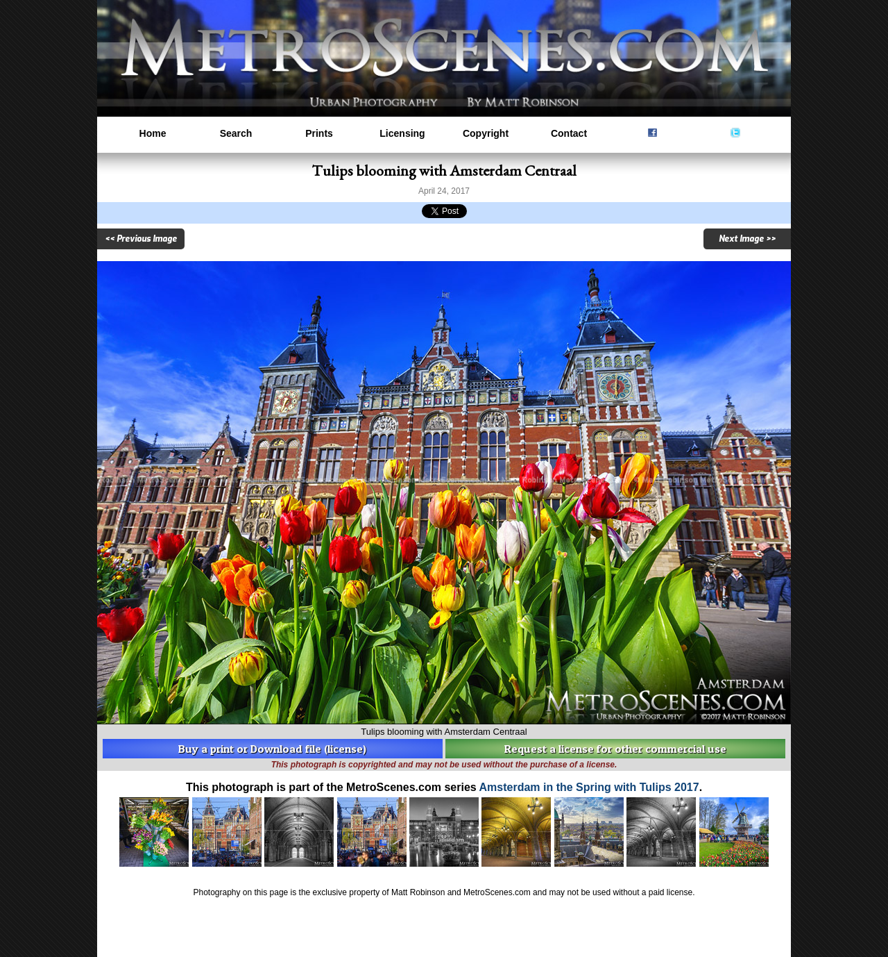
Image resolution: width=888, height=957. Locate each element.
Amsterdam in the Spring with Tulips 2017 (589, 787)
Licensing (402, 133)
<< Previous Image (141, 238)
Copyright (486, 133)
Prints (319, 133)
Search (236, 133)
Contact (569, 133)
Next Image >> (747, 238)
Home (152, 133)
